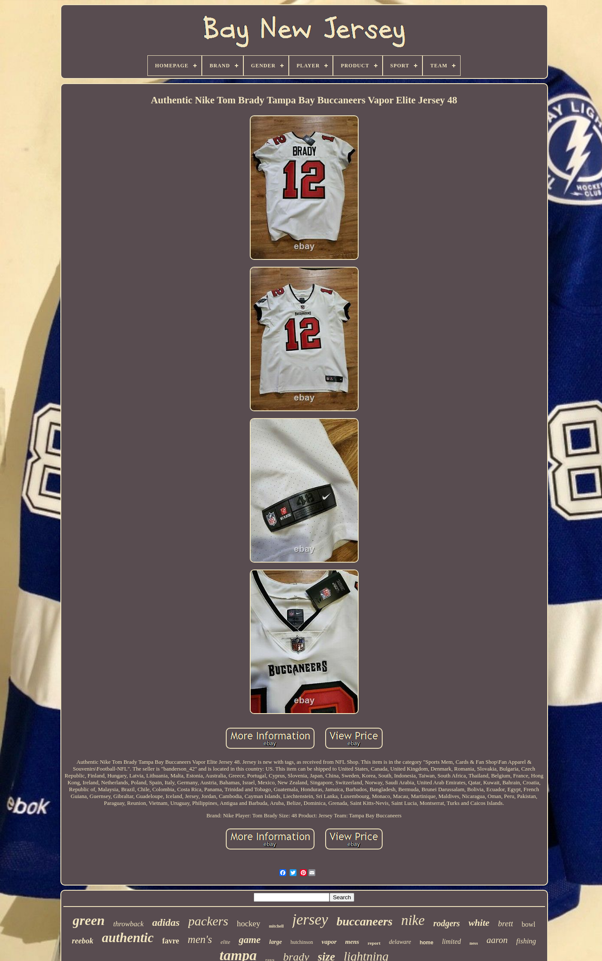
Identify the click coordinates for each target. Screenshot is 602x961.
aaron (496, 940)
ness (474, 943)
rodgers (446, 923)
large (275, 942)
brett (505, 923)
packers (208, 921)
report (374, 943)
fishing (526, 941)
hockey (249, 923)
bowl (528, 924)
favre (170, 941)
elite (225, 942)
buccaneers (365, 921)
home (426, 943)
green (89, 920)
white (478, 922)
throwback (128, 924)
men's (200, 939)
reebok (82, 941)
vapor (329, 941)
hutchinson (302, 942)
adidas (166, 922)
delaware (400, 942)
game (250, 939)
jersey (310, 919)
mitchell (276, 926)
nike (413, 920)
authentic (128, 937)
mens (352, 941)
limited (451, 941)
